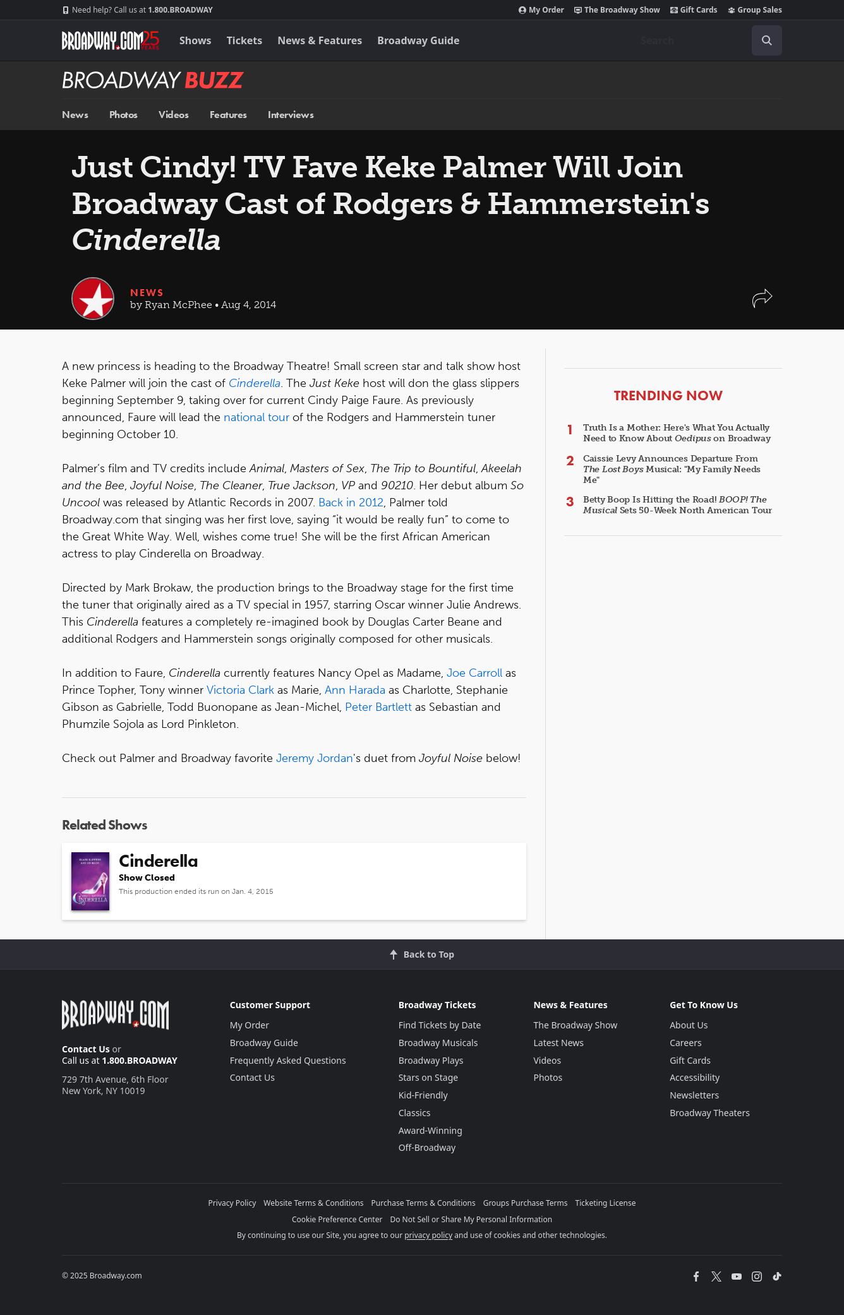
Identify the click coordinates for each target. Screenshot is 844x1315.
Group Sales (755, 10)
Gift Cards (694, 10)
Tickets (245, 40)
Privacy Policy (232, 1203)
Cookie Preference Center (337, 1219)
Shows (195, 40)
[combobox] (706, 40)
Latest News (558, 1043)
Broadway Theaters (710, 1113)
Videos (173, 115)
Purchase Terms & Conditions (423, 1203)
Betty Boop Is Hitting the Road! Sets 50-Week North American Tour (677, 505)
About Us (689, 1025)
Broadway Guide (418, 40)
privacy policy (428, 1235)
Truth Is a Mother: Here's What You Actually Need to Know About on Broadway (676, 433)
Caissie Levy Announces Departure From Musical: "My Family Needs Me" (672, 469)
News (75, 115)
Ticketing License (606, 1203)
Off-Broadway (427, 1147)
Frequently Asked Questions (288, 1060)
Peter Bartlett (378, 707)
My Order (541, 10)
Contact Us (86, 1049)
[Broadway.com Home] (110, 40)
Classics (415, 1113)
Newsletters (694, 1095)
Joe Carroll (474, 673)
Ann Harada (355, 690)
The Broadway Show (617, 10)
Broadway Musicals (438, 1043)
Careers (685, 1043)
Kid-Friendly (423, 1095)
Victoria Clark (240, 690)
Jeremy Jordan (314, 758)
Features (228, 115)
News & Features (319, 40)
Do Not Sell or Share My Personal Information (471, 1219)
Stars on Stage (429, 1077)
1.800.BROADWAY (137, 10)
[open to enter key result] (767, 40)
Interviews (290, 115)
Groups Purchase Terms (525, 1203)
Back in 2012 (350, 502)
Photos (123, 115)
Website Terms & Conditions (313, 1203)
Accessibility (695, 1077)
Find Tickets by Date (440, 1025)
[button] (762, 305)
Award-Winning (430, 1130)
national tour (256, 417)
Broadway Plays (431, 1060)
